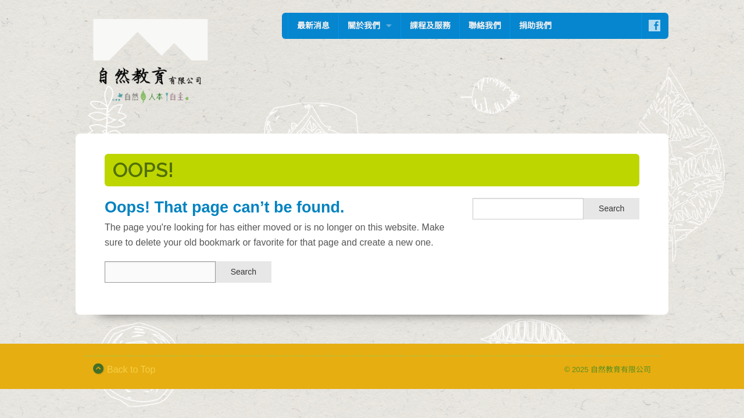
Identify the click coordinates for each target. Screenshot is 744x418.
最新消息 (313, 25)
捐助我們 (535, 25)
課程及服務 (430, 25)
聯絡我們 (484, 25)
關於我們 (364, 25)
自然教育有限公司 (621, 369)
